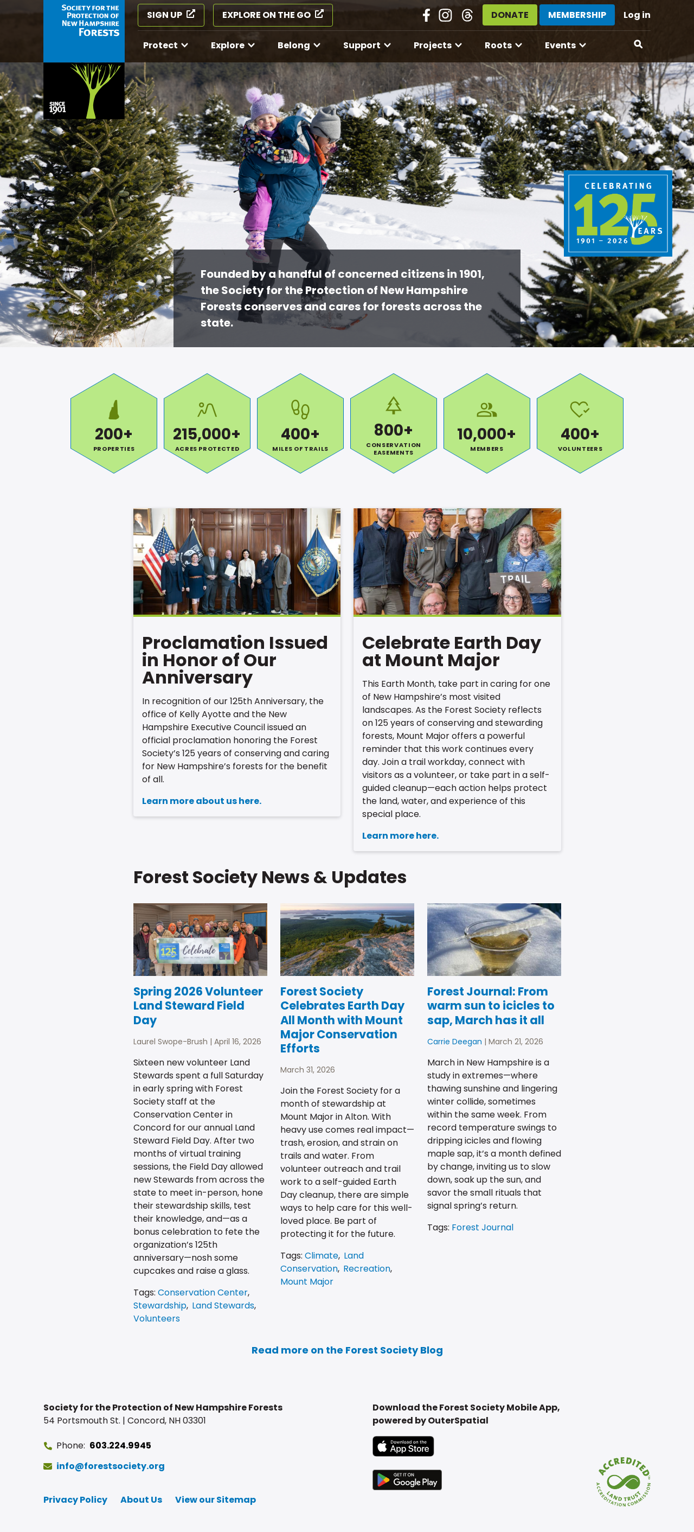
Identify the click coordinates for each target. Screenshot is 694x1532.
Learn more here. (400, 835)
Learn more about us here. (201, 801)
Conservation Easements (393, 423)
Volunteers (580, 423)
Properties (113, 423)
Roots (498, 45)
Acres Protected (207, 423)
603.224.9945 (120, 1445)
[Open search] (638, 44)
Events (560, 45)
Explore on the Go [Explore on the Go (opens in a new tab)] (266, 15)
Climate (321, 1255)
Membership (577, 15)
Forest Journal (482, 1227)
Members (487, 423)
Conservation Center (203, 1292)
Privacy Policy (75, 1499)
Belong (294, 45)
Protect (160, 45)
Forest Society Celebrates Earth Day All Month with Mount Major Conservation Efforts (342, 1020)
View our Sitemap (215, 1499)
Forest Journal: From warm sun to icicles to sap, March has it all (491, 1006)
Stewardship (160, 1305)
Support (362, 45)
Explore (228, 45)
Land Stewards (223, 1305)
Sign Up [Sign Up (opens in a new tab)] (164, 15)
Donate (510, 15)
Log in (637, 15)
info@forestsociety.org (110, 1466)
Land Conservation (322, 1262)
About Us (141, 1499)
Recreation (366, 1268)
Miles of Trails (300, 423)
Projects (433, 45)
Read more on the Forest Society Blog (347, 1350)
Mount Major (306, 1281)
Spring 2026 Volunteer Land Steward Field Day (198, 1006)
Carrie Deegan (454, 1041)
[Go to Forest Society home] (84, 59)
